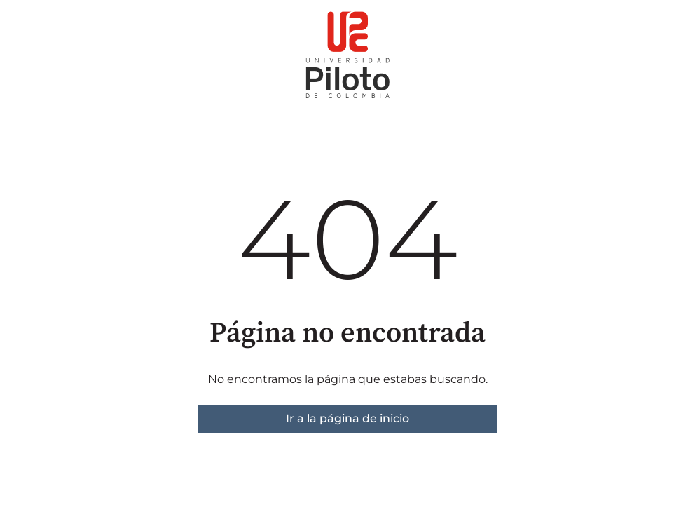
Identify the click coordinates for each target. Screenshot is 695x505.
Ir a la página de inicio (347, 418)
